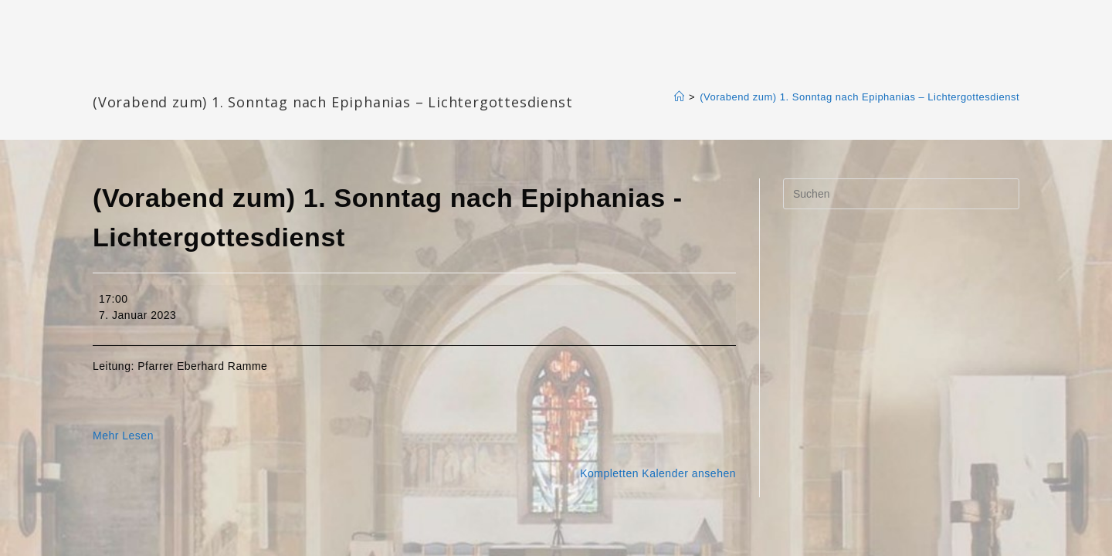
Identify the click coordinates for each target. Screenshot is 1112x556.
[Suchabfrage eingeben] (901, 193)
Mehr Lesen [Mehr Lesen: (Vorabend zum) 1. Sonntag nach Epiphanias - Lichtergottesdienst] (123, 435)
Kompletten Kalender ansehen (658, 473)
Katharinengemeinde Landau (225, 76)
